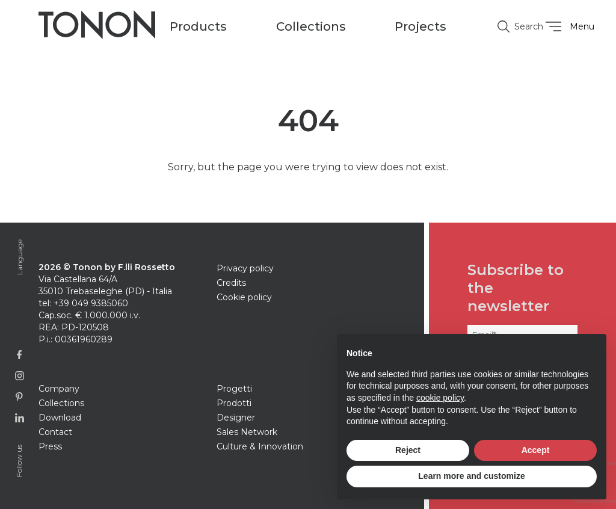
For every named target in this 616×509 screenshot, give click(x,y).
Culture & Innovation (260, 446)
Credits (231, 282)
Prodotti (234, 403)
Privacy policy (245, 268)
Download (59, 417)
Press (50, 446)
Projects (420, 26)
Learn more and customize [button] (471, 476)
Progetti (234, 388)
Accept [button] (536, 450)
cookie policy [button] (440, 398)
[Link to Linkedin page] (19, 417)
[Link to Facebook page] (19, 354)
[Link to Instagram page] (19, 375)
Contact (55, 432)
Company (58, 388)
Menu (568, 26)
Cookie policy (244, 297)
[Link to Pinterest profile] (19, 396)
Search (515, 26)
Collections (61, 403)
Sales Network (247, 432)
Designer (236, 417)
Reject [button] (407, 450)
